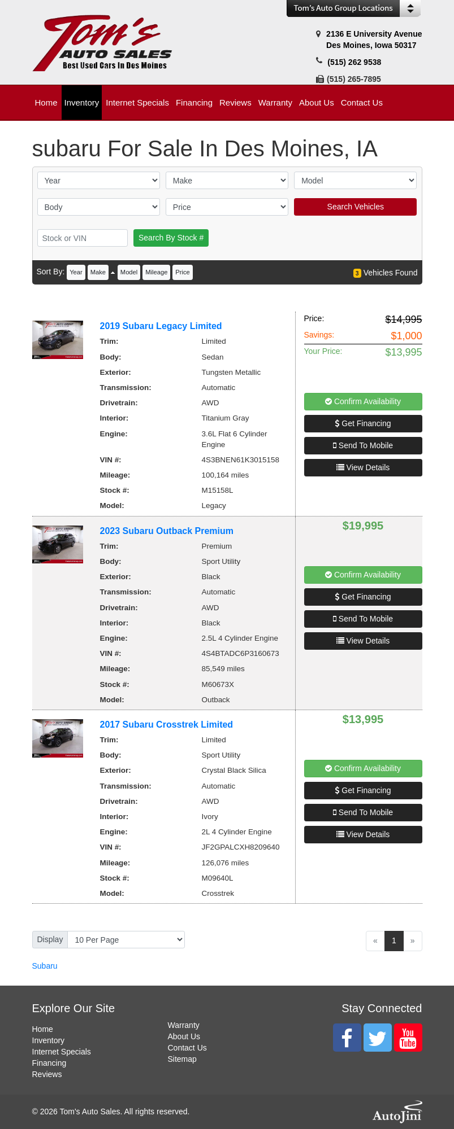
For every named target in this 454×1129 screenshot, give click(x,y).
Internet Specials (61, 1051)
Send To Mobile (363, 445)
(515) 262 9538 (354, 62)
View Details (363, 467)
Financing (49, 1062)
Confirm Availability (363, 401)
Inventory (48, 1040)
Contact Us (187, 1047)
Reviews (47, 1074)
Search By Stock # (171, 237)
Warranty (184, 1025)
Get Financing (363, 423)
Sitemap (182, 1059)
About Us (184, 1036)
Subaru (45, 965)
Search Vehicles (355, 206)
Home (42, 1029)
